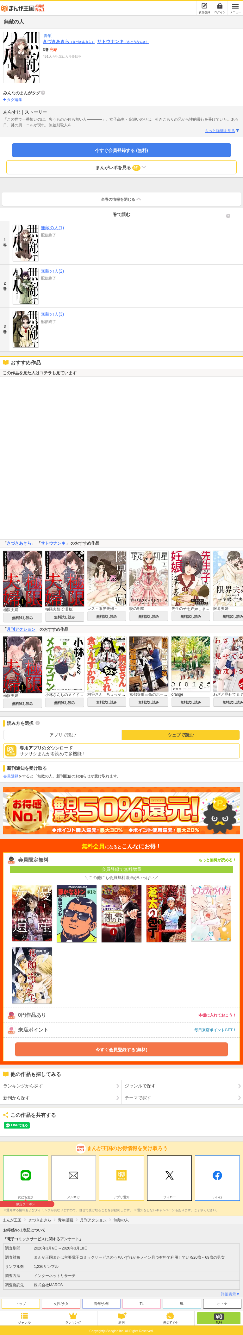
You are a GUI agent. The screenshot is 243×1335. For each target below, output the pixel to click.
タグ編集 (14, 100)
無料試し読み (22, 618)
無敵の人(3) (52, 314)
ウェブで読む (180, 734)
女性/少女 (60, 1304)
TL (142, 1304)
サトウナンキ (123, 41)
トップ (21, 1304)
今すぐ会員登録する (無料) (121, 150)
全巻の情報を (121, 199)
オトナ (222, 1304)
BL (182, 1304)
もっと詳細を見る (222, 131)
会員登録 (10, 776)
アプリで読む (62, 734)
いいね (217, 1197)
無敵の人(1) (52, 227)
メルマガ (73, 1197)
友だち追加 (25, 1197)
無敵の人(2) (52, 271)
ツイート (11, 1125)
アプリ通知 (121, 1197)
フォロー (169, 1197)
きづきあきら (69, 41)
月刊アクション (21, 629)
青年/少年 (101, 1304)
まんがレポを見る (122, 167)
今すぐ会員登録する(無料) (121, 1049)
